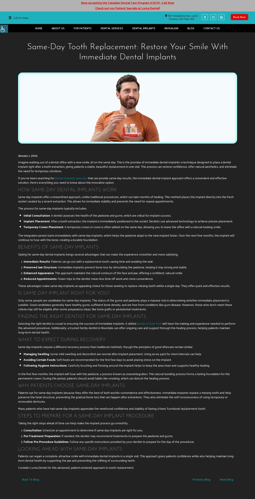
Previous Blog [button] (201, 479)
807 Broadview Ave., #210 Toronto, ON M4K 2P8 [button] (181, 17)
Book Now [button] (239, 17)
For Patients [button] (83, 28)
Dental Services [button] (112, 28)
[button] (4, 29)
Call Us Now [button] (21, 17)
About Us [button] (58, 28)
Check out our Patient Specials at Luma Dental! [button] (127, 8)
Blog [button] (190, 28)
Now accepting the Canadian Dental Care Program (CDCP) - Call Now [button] (127, 3)
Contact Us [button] (211, 28)
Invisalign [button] (171, 28)
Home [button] (38, 28)
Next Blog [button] (226, 479)
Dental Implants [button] (143, 28)
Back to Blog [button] (30, 479)
